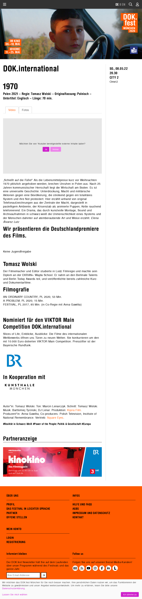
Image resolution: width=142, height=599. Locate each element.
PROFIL (10, 504)
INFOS (76, 495)
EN (123, 4)
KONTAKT (78, 517)
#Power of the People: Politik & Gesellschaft (57, 424)
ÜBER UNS (12, 495)
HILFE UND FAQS (82, 504)
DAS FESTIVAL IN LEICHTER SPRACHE (28, 508)
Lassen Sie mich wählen (14, 594)
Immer (56, 149)
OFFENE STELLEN (16, 517)
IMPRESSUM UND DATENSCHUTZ (91, 513)
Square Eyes (55, 418)
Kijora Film (74, 410)
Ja (46, 149)
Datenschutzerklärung (13, 588)
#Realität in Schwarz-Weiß (17, 424)
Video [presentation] (12, 110)
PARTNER (11, 513)
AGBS (76, 508)
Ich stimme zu (130, 594)
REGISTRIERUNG (15, 542)
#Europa (86, 424)
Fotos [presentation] (25, 110)
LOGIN (10, 537)
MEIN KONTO (14, 529)
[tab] (11, 110)
